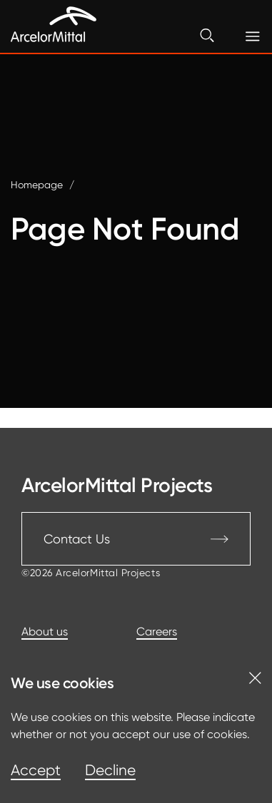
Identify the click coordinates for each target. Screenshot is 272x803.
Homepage (37, 184)
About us (44, 631)
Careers (156, 631)
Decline (110, 770)
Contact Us (136, 539)
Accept (36, 770)
